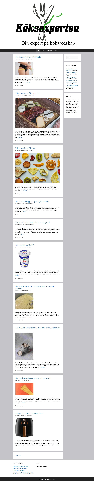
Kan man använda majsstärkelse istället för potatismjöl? (37, 328)
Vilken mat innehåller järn (25, 148)
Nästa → (19, 455)
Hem (38, 50)
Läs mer (28, 82)
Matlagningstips (20, 320)
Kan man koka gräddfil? (24, 245)
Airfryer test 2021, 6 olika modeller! (29, 413)
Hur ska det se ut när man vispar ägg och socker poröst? (35, 287)
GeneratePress (51, 479)
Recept (55, 50)
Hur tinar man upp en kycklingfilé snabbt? (32, 201)
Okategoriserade (20, 85)
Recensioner (49, 50)
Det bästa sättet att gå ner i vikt (28, 57)
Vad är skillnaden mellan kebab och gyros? (32, 222)
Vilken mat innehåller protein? (27, 93)
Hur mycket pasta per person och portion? (32, 378)
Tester (42, 50)
